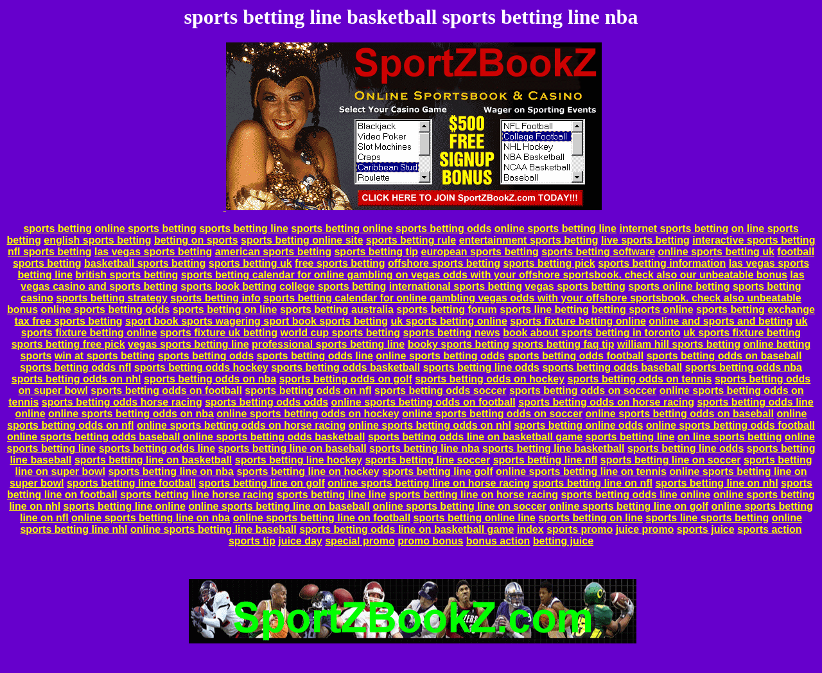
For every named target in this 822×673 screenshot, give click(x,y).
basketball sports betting (145, 263)
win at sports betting (105, 355)
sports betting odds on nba (210, 378)
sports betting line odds (481, 367)
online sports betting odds (105, 309)
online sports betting (146, 228)
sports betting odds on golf (345, 378)
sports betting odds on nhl (76, 378)
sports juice (706, 529)
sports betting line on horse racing (473, 494)
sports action (769, 529)
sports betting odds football (576, 355)
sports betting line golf (437, 471)
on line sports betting (730, 436)
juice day (300, 540)
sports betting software (598, 251)
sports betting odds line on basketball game (475, 436)
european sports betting (480, 251)
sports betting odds (443, 228)
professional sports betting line (328, 344)
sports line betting (544, 309)
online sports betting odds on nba (131, 413)
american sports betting (273, 251)
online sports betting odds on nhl (430, 425)
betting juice (563, 540)
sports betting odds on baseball (724, 355)
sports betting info (215, 297)
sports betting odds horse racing (122, 402)
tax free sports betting (69, 321)
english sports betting (97, 240)
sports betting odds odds (266, 402)
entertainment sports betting (529, 240)
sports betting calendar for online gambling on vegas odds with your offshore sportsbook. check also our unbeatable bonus (484, 274)
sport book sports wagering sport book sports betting (256, 321)
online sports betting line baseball (213, 529)
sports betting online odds (578, 425)
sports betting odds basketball (345, 367)
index (530, 529)
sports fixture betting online (578, 321)
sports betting (57, 228)
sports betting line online (125, 506)
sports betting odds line (315, 355)
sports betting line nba (424, 448)
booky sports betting (458, 344)
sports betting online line (475, 517)
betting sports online (642, 309)
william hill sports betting (678, 344)
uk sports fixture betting (742, 332)
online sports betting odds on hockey (307, 413)
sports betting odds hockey (201, 367)
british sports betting (126, 274)
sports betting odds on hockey (489, 378)
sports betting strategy (111, 297)
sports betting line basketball (553, 448)
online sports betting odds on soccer (492, 413)
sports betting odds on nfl (308, 390)
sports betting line (243, 228)
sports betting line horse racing (197, 494)
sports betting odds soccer (440, 390)
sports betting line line (332, 494)
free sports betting (340, 263)
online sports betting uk (716, 251)
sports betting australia (337, 309)
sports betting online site (302, 240)
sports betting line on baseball (292, 448)
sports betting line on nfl (592, 483)
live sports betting (645, 240)
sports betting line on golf (261, 483)
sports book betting (228, 286)
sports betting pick (549, 263)
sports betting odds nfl (75, 367)
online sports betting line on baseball (279, 506)
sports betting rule (411, 240)
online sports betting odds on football (423, 402)
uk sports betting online (448, 321)
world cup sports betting (340, 332)
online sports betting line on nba (150, 517)
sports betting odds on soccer (582, 390)
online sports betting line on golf (628, 506)
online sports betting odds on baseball (680, 413)
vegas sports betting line (188, 344)
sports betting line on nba (171, 471)
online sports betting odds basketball (274, 436)
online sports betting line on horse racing (429, 483)
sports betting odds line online (635, 494)
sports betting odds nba (743, 367)
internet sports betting (673, 228)
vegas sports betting (575, 286)
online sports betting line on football (321, 517)
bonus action (498, 540)
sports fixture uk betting (218, 332)
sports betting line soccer (427, 459)
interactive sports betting (753, 240)
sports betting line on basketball (153, 459)
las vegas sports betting (153, 251)
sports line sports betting (707, 517)
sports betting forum (446, 309)
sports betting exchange (755, 309)
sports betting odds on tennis (640, 378)
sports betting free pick (68, 344)
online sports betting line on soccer (459, 506)
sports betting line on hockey (307, 471)
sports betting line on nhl (716, 483)
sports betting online (341, 228)
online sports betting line (555, 228)
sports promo (580, 529)
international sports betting (455, 286)
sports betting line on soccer (670, 459)
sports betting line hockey (298, 459)
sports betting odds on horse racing (606, 402)
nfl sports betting (50, 251)
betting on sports (196, 240)
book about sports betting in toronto (591, 332)
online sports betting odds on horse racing (241, 425)
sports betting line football (131, 483)
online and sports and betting (720, 321)
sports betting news (451, 332)
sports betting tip (376, 251)
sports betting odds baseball (612, 367)
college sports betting (332, 286)
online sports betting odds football (730, 425)
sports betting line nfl (545, 459)
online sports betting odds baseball (93, 436)
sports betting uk (250, 263)
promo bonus (430, 540)
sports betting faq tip (563, 344)
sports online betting (679, 286)
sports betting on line (225, 309)
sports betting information (662, 263)
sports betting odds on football (166, 390)
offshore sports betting (444, 263)
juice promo (645, 529)
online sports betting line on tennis (581, 471)
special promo (359, 540)
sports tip (252, 540)
